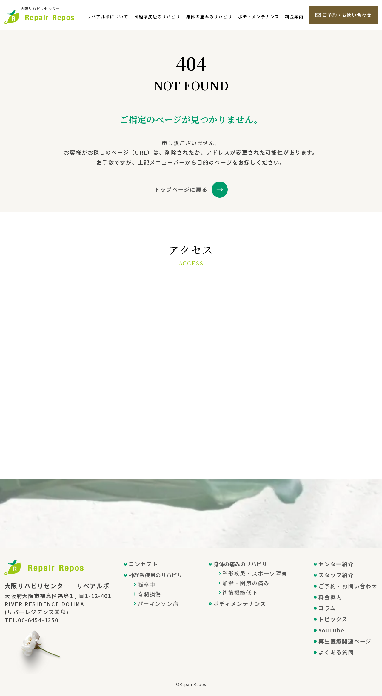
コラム (327, 608)
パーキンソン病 (158, 603)
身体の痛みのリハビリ (209, 16)
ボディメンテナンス (258, 16)
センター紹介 (336, 564)
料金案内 (294, 16)
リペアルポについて (107, 16)
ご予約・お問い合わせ (347, 15)
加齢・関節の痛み (245, 583)
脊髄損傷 (149, 594)
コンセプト (143, 564)
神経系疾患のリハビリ (157, 16)
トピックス (333, 619)
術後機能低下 (240, 592)
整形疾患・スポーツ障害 (254, 573)
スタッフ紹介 (336, 575)
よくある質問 (336, 652)
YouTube (331, 630)
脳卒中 (146, 584)
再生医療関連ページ (345, 641)
